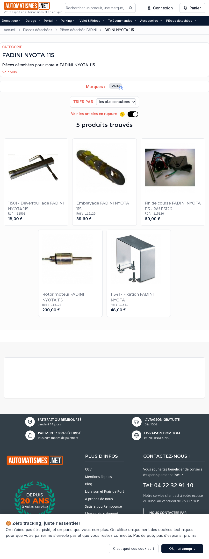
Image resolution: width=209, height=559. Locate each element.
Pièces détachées (181, 20)
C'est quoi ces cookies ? (133, 548)
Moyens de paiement (101, 513)
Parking (68, 20)
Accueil (9, 30)
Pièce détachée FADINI (78, 30)
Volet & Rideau (91, 20)
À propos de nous (99, 499)
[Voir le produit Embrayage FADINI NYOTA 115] (104, 182)
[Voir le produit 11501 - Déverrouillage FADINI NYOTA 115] (36, 182)
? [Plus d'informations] (122, 114)
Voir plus (9, 72)
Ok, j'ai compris (182, 548)
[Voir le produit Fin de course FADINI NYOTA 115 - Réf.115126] (173, 182)
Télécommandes (122, 20)
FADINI (116, 86)
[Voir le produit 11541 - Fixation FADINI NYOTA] (139, 273)
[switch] (133, 114)
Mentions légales (98, 476)
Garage (33, 20)
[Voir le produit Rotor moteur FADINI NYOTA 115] (70, 273)
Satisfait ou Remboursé (103, 506)
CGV (88, 469)
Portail (50, 20)
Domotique (12, 20)
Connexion (160, 8)
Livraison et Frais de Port (104, 491)
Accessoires (151, 20)
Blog (88, 484)
